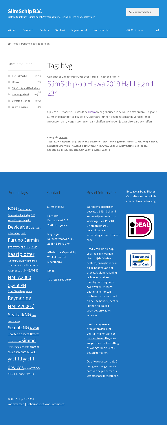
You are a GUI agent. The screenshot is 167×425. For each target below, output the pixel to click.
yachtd (106, 149)
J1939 (138, 141)
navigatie (77, 145)
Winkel (12, 30)
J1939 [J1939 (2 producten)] (34, 247)
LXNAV (15, 82)
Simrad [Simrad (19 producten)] (28, 340)
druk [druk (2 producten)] (23, 233)
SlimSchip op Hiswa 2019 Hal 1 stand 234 (100, 88)
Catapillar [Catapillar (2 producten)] (26, 220)
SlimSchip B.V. (25, 11)
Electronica (109, 141)
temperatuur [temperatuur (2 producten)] (14, 347)
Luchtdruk (53, 145)
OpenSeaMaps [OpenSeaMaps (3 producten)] (16, 291)
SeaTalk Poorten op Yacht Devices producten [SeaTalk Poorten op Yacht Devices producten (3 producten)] (23, 335)
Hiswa (92, 112)
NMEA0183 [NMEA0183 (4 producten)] (31, 270)
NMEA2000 (102, 145)
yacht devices (93, 149)
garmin (121, 141)
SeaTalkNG (141, 145)
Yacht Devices (20, 107)
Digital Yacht (19, 76)
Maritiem (65, 145)
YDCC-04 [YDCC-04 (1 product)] (27, 368)
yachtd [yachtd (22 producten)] (15, 358)
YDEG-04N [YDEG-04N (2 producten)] (13, 373)
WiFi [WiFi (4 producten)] (33, 352)
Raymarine (127, 145)
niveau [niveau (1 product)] (21, 271)
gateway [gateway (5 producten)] (14, 247)
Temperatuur (76, 149)
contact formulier (98, 338)
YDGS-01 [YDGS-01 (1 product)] (22, 374)
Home (15, 43)
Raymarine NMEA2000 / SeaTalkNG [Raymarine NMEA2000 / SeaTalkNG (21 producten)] (21, 306)
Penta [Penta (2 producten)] (29, 291)
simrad (63, 149)
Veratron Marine (21, 100)
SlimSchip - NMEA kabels (26, 88)
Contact (28, 30)
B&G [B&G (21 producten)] (12, 208)
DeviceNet (96, 141)
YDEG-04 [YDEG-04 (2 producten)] (35, 368)
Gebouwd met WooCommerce (45, 404)
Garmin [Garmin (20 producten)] (31, 240)
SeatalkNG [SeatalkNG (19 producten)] (18, 327)
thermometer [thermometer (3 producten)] (30, 347)
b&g (74, 141)
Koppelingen (150, 141)
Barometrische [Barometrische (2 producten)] (15, 215)
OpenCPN (114, 145)
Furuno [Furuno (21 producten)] (15, 240)
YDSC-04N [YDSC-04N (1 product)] (30, 374)
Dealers (44, 30)
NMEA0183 (90, 145)
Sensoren (52, 149)
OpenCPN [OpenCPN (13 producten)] (17, 285)
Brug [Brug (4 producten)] (17, 220)
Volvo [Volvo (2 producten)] (27, 352)
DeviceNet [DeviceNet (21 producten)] (19, 227)
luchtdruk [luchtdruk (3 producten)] (14, 260)
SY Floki (60, 30)
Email (51, 270)
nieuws (63, 137)
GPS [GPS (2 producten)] (23, 247)
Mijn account (79, 30)
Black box (83, 141)
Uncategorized (20, 94)
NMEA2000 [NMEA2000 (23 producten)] (19, 277)
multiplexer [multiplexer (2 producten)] (20, 265)
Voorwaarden (102, 30)
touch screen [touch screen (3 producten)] (16, 352)
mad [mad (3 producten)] (10, 265)
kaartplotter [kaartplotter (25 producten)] (21, 254)
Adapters (65, 141)
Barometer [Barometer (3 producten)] (25, 209)
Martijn (94, 76)
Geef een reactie (110, 76)
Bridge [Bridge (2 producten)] (26, 215)
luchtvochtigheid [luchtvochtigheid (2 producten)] (29, 260)
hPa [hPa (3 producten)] (28, 247)
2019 (56, 141)
